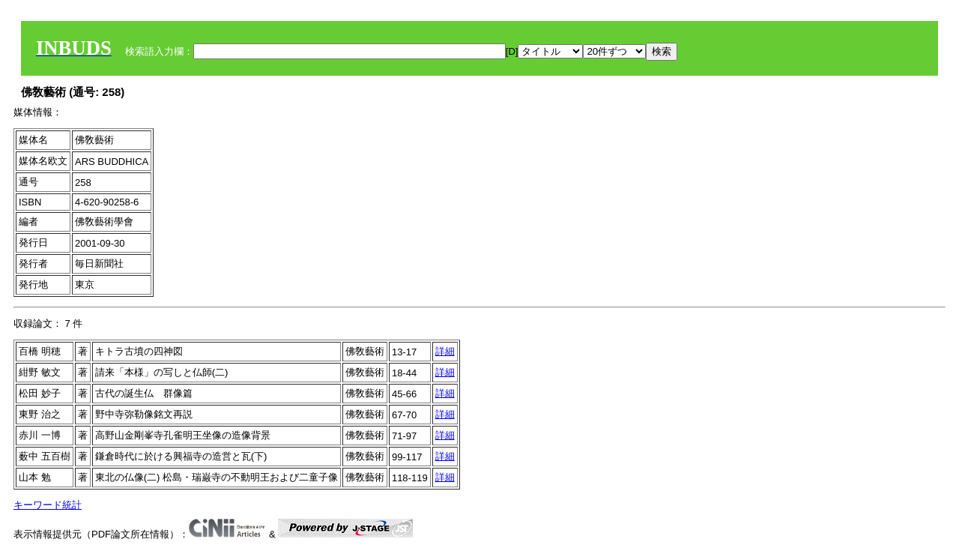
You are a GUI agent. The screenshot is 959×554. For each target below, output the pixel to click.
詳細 (445, 351)
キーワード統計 (47, 505)
